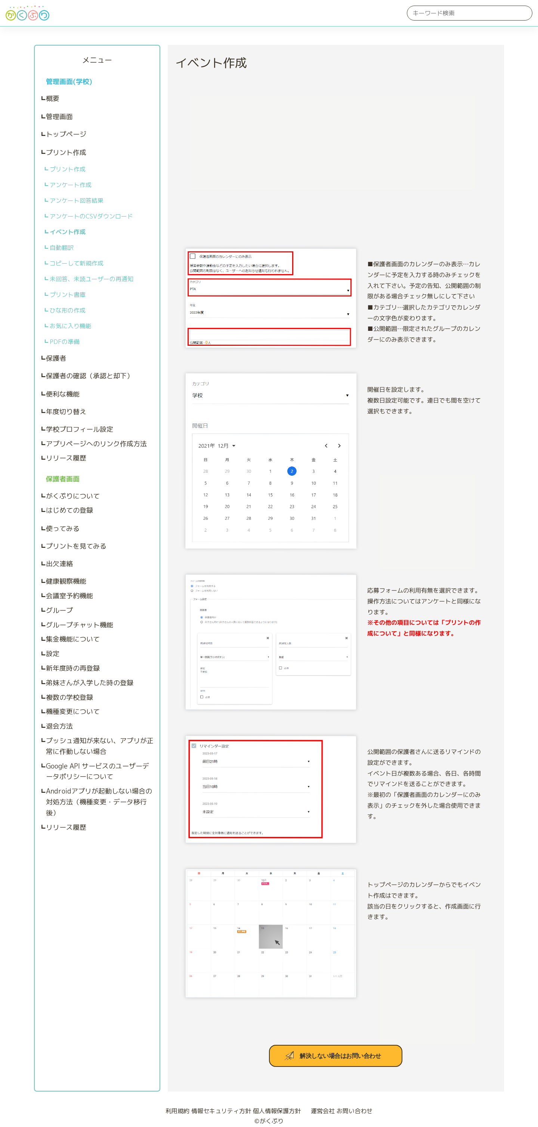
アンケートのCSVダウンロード (91, 216)
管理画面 (59, 116)
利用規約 (177, 1111)
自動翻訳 (62, 247)
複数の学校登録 (69, 697)
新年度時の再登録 (73, 668)
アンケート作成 (71, 185)
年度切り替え (66, 411)
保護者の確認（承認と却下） (89, 376)
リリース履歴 (66, 458)
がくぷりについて (73, 496)
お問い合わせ (354, 1111)
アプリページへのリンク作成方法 (96, 443)
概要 (52, 98)
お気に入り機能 (71, 326)
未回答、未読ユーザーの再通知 (91, 279)
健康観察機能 (66, 581)
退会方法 (59, 726)
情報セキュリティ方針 (221, 1111)
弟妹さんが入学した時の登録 (89, 682)
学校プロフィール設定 (79, 429)
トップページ (66, 134)
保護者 (56, 358)
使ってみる (63, 528)
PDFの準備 (65, 342)
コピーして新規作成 (76, 263)
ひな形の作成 (68, 310)
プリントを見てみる (76, 546)
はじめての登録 (69, 510)
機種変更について (73, 711)
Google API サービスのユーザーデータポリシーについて (97, 771)
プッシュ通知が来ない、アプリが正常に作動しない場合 (100, 746)
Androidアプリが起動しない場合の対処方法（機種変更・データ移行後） (99, 801)
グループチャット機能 (79, 625)
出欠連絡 (59, 563)
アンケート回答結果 (76, 200)
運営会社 (320, 1111)
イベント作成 (68, 232)
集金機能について (73, 639)
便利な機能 (63, 394)
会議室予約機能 (69, 595)
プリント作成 (66, 152)
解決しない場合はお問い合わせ (340, 1056)
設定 (52, 653)
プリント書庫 (68, 295)
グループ (59, 610)
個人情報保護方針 (277, 1111)
